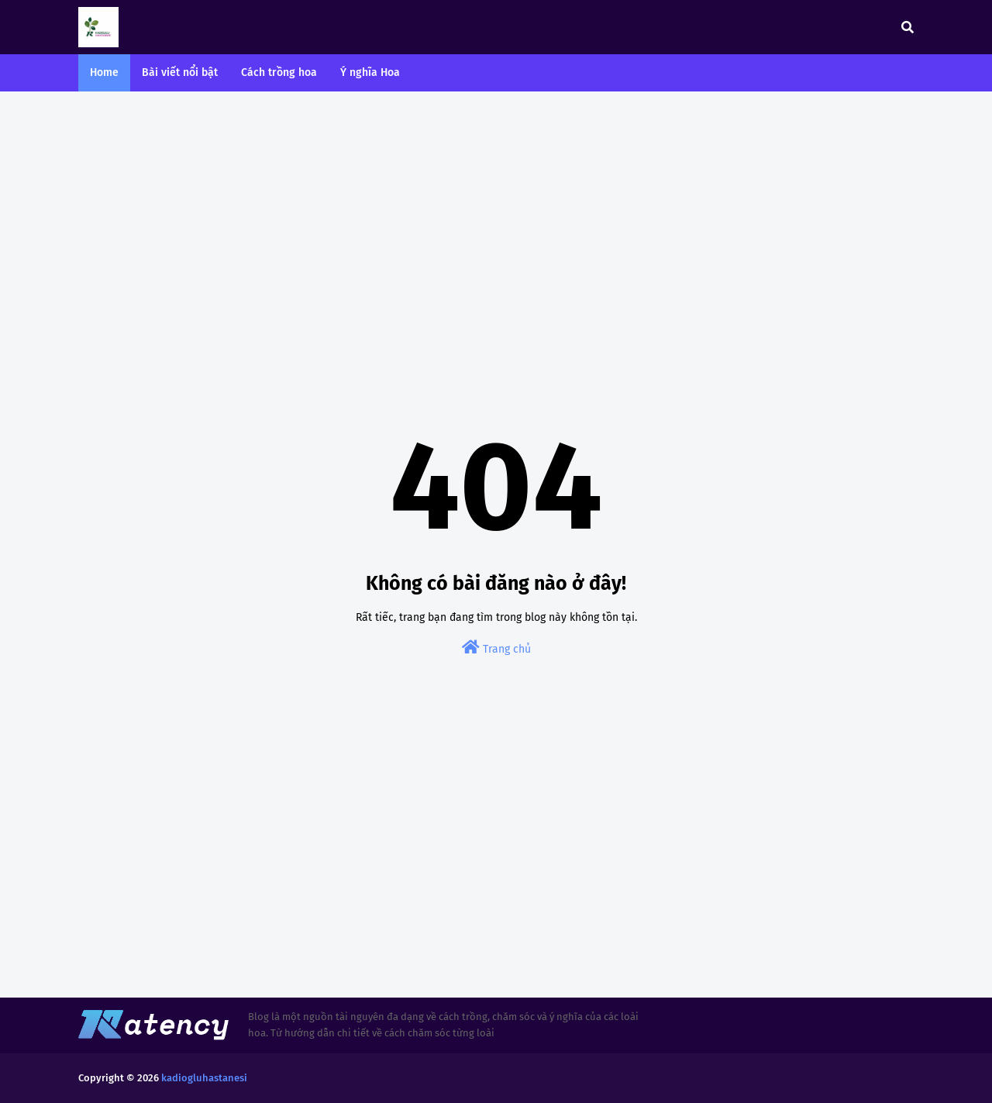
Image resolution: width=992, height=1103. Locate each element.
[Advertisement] (496, 223)
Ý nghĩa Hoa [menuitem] (370, 72)
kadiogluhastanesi (204, 1078)
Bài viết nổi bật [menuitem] (180, 72)
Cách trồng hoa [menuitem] (279, 72)
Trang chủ (496, 647)
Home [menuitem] (104, 72)
